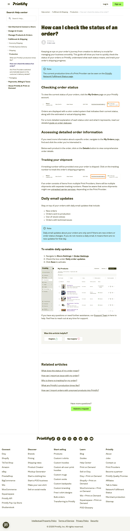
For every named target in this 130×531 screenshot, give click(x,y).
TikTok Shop (7, 463)
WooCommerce (9, 489)
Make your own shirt (37, 485)
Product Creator (35, 467)
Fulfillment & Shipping (17, 39)
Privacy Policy (82, 521)
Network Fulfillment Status (115, 491)
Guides (83, 458)
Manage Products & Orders (20, 35)
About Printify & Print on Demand (19, 87)
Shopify (5, 458)
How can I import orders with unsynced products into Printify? (70, 390)
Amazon (5, 467)
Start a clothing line (37, 476)
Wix (3, 485)
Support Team (100, 315)
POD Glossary (86, 508)
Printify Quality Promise (117, 476)
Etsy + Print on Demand (91, 476)
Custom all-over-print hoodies (64, 468)
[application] (6, 525)
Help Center (85, 463)
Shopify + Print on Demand (88, 482)
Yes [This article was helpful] (53, 339)
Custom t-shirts (61, 458)
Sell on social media (37, 489)
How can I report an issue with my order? (60, 376)
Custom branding (62, 488)
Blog (82, 454)
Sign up (118, 4)
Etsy (4, 454)
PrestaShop (7, 476)
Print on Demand (88, 467)
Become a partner (114, 472)
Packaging (13, 78)
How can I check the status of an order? (22, 65)
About (108, 454)
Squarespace (8, 494)
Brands (31, 454)
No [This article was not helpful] (74, 339)
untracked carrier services (63, 189)
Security (94, 521)
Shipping (12, 50)
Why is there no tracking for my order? (59, 380)
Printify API (7, 498)
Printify (45, 12)
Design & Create (15, 31)
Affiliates (110, 480)
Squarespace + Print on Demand (90, 501)
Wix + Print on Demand (90, 496)
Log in (105, 4)
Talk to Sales (111, 485)
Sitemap (110, 501)
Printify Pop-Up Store (12, 503)
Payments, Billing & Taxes (19, 82)
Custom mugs (60, 475)
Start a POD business (38, 480)
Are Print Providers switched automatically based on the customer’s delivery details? (20, 72)
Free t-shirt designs (63, 492)
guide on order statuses (60, 123)
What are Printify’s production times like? (23, 59)
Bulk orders (59, 497)
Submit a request (81, 409)
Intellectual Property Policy (44, 521)
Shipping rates (34, 463)
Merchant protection (115, 497)
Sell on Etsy (85, 472)
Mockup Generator (37, 472)
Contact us (111, 463)
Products (58, 454)
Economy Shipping (16, 43)
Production (13, 54)
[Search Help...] (21, 18)
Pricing (31, 458)
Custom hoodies (61, 463)
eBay (4, 472)
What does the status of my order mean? (60, 371)
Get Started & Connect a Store (22, 27)
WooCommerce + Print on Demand (90, 489)
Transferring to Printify (64, 501)
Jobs (108, 458)
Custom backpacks (62, 484)
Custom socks (60, 479)
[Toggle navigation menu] (9, 4)
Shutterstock (8, 507)
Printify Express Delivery (18, 47)
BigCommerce (8, 480)
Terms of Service (66, 521)
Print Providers (113, 467)
